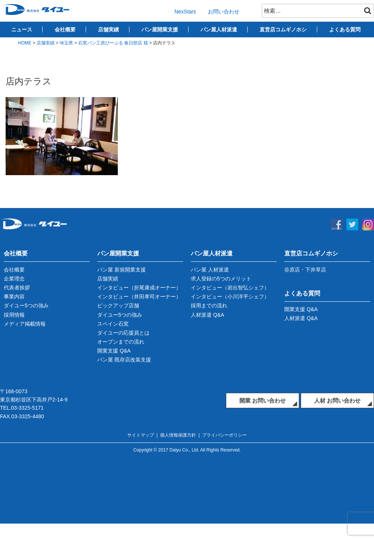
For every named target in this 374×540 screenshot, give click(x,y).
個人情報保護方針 (178, 435)
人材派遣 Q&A (207, 315)
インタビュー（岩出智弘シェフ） (230, 288)
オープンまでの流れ (120, 342)
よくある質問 (345, 29)
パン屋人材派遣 (218, 29)
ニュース (21, 29)
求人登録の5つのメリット (221, 279)
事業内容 (14, 297)
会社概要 (65, 29)
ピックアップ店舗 (118, 305)
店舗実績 (108, 29)
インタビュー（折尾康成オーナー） (139, 288)
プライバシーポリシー (224, 435)
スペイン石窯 (113, 324)
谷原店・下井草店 (305, 270)
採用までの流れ (209, 305)
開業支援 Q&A (114, 351)
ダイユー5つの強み (26, 305)
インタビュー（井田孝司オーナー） (139, 297)
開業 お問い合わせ (262, 400)
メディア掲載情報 (25, 324)
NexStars (185, 12)
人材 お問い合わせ (337, 400)
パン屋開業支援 (159, 29)
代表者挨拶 (17, 288)
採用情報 (14, 315)
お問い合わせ (223, 12)
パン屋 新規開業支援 (121, 270)
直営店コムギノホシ (283, 29)
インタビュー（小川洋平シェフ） (230, 297)
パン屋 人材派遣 (210, 270)
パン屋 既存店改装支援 (124, 360)
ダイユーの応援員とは (123, 333)
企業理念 (14, 279)
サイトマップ (140, 435)
